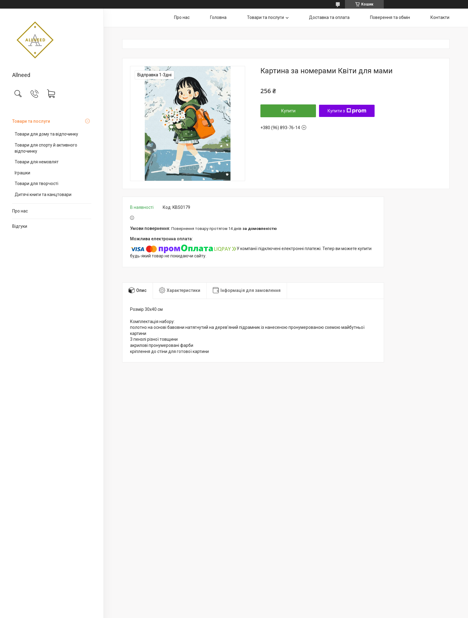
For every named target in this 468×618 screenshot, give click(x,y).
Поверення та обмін (390, 17)
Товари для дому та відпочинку (46, 134)
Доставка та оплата (329, 17)
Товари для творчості (36, 183)
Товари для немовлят (37, 161)
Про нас (20, 211)
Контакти (439, 17)
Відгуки (19, 226)
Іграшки (22, 172)
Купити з (347, 111)
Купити (288, 110)
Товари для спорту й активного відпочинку (46, 148)
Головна (218, 17)
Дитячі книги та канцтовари (43, 194)
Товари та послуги (31, 121)
